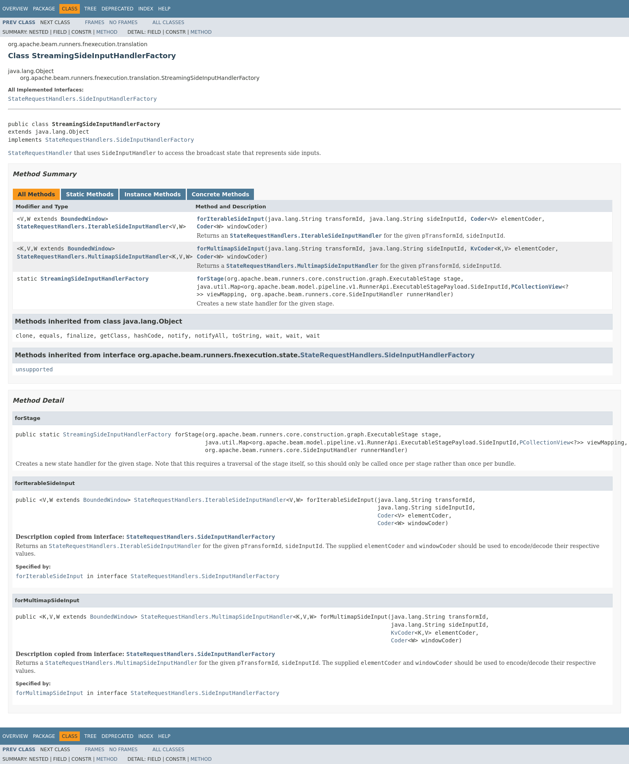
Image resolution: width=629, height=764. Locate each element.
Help (164, 9)
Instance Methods (152, 194)
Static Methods (90, 194)
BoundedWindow (83, 219)
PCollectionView (536, 286)
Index (146, 9)
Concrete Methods (221, 194)
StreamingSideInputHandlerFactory (95, 278)
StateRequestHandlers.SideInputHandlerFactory (82, 99)
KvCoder (482, 248)
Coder (479, 219)
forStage (210, 278)
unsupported (34, 369)
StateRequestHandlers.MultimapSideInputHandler (93, 256)
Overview (15, 9)
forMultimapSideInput (230, 248)
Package (44, 9)
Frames (95, 22)
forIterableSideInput (230, 219)
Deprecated (117, 9)
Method (107, 32)
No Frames (123, 22)
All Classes (168, 22)
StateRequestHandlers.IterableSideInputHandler (93, 226)
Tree (90, 9)
